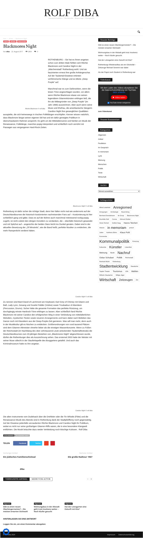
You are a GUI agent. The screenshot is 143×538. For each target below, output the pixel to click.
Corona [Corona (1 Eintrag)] (114, 219)
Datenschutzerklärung (126, 535)
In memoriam (103, 152)
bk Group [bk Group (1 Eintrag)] (121, 215)
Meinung (101, 160)
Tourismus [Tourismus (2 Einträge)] (117, 271)
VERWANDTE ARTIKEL (16, 479)
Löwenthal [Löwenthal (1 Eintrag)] (128, 247)
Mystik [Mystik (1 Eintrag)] (112, 253)
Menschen (102, 164)
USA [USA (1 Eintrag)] (126, 271)
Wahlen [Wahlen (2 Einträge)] (134, 271)
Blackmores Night (22, 435)
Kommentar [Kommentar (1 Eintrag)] (103, 236)
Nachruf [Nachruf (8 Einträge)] (124, 253)
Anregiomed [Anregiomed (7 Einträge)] (122, 207)
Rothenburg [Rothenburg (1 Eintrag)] (117, 261)
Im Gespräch (103, 147)
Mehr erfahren (119, 92)
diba (8, 51)
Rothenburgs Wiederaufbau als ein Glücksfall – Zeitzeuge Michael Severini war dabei (117, 66)
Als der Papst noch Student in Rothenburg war (116, 72)
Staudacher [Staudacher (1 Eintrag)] (134, 266)
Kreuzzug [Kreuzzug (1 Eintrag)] (135, 241)
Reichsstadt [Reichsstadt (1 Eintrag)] (129, 257)
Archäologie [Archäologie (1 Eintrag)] (114, 212)
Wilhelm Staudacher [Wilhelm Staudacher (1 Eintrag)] (106, 275)
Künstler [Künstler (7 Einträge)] (115, 247)
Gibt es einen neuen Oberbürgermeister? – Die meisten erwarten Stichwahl (15, 509)
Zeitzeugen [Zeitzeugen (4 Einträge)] (126, 279)
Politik (100, 168)
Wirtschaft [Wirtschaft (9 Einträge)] (107, 280)
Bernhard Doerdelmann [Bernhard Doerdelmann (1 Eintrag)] (107, 215)
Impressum (111, 535)
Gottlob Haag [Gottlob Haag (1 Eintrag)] (116, 223)
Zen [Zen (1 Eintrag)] (137, 280)
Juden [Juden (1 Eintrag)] (101, 232)
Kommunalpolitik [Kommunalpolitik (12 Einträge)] (114, 241)
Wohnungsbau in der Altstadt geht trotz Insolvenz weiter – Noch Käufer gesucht (47, 509)
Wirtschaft (102, 177)
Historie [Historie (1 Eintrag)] (101, 228)
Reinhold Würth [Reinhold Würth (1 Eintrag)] (104, 261)
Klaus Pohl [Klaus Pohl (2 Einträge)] (125, 232)
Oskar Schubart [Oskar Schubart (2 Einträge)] (106, 257)
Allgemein (7, 504)
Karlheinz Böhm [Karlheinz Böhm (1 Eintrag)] (111, 232)
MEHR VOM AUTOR (41, 479)
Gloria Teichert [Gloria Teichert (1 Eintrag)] (104, 223)
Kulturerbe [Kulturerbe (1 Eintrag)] (102, 247)
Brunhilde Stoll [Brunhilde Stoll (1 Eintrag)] (104, 219)
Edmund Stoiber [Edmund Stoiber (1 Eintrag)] (125, 219)
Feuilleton (22, 41)
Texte (6, 41)
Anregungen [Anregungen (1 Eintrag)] (103, 212)
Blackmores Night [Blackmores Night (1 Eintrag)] (133, 215)
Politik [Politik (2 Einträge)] (119, 257)
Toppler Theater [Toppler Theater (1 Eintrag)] (104, 271)
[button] (139, 32)
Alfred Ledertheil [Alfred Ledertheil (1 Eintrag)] (104, 207)
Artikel (13, 41)
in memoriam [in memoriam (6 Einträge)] (116, 228)
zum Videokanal (105, 111)
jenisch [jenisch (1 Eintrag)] (131, 228)
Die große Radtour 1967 (80, 456)
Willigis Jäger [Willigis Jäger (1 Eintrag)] (120, 275)
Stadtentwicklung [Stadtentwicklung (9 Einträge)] (113, 266)
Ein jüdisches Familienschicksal (19, 456)
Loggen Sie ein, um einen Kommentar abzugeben (24, 524)
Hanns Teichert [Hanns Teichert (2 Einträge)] (130, 223)
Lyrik (100, 156)
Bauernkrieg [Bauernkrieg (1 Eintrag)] (125, 212)
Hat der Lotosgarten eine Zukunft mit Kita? (75, 507)
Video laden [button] (120, 97)
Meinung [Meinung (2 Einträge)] (103, 253)
